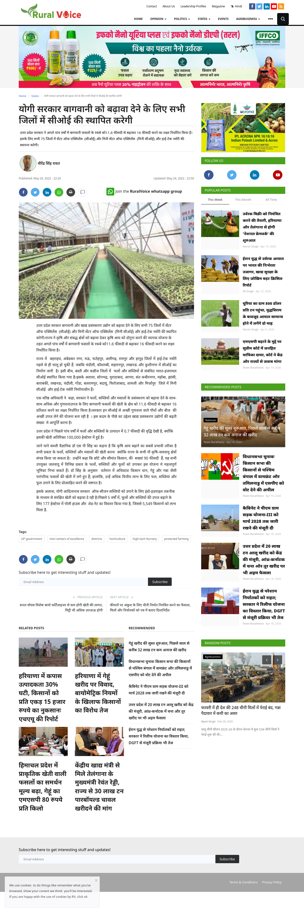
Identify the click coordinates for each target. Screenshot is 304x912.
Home (138, 19)
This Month (243, 199)
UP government (31, 539)
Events (223, 19)
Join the (144, 191)
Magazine (218, 6)
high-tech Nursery (145, 539)
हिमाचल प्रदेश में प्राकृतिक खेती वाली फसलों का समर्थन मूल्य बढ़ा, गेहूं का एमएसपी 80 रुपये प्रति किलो (42, 786)
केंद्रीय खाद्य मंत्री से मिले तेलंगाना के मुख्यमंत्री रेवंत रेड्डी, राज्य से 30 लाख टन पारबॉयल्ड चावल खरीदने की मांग (99, 786)
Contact (152, 6)
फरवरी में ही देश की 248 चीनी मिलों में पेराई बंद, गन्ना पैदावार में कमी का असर (240, 710)
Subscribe (159, 581)
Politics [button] (182, 19)
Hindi (238, 6)
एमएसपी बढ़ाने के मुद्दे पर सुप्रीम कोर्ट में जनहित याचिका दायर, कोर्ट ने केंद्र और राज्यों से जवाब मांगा (262, 351)
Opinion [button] (158, 19)
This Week (215, 199)
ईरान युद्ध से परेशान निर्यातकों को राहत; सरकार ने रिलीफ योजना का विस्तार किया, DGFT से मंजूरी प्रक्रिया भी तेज (159, 736)
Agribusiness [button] (248, 19)
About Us (168, 6)
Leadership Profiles (193, 6)
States (35, 96)
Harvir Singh (250, 246)
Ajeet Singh (208, 721)
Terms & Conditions (243, 882)
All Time (271, 199)
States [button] (204, 19)
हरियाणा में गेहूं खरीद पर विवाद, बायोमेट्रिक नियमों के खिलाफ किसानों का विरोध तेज (98, 693)
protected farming (176, 539)
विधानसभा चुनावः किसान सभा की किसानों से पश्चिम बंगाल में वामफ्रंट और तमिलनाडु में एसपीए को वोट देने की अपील (160, 668)
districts (96, 539)
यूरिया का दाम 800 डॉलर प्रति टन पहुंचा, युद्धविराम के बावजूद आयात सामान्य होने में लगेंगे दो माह (263, 313)
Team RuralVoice (253, 367)
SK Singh (248, 291)
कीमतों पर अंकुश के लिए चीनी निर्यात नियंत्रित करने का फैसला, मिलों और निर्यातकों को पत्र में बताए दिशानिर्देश (150, 607)
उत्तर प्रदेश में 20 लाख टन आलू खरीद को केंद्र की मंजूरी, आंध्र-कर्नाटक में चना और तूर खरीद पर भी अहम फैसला (161, 711)
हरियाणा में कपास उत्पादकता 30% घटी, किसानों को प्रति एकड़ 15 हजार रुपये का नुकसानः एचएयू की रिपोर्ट (42, 697)
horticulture (117, 539)
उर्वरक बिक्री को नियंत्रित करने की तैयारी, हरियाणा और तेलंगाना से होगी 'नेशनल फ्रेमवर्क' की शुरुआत (262, 227)
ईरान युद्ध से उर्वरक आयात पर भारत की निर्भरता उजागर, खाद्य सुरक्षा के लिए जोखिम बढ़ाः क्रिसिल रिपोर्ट (263, 272)
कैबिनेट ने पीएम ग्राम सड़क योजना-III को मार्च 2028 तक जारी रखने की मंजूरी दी (261, 518)
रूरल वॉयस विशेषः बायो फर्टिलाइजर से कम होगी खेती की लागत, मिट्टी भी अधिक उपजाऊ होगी (61, 607)
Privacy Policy (272, 882)
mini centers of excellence (67, 539)
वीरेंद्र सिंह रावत (49, 163)
